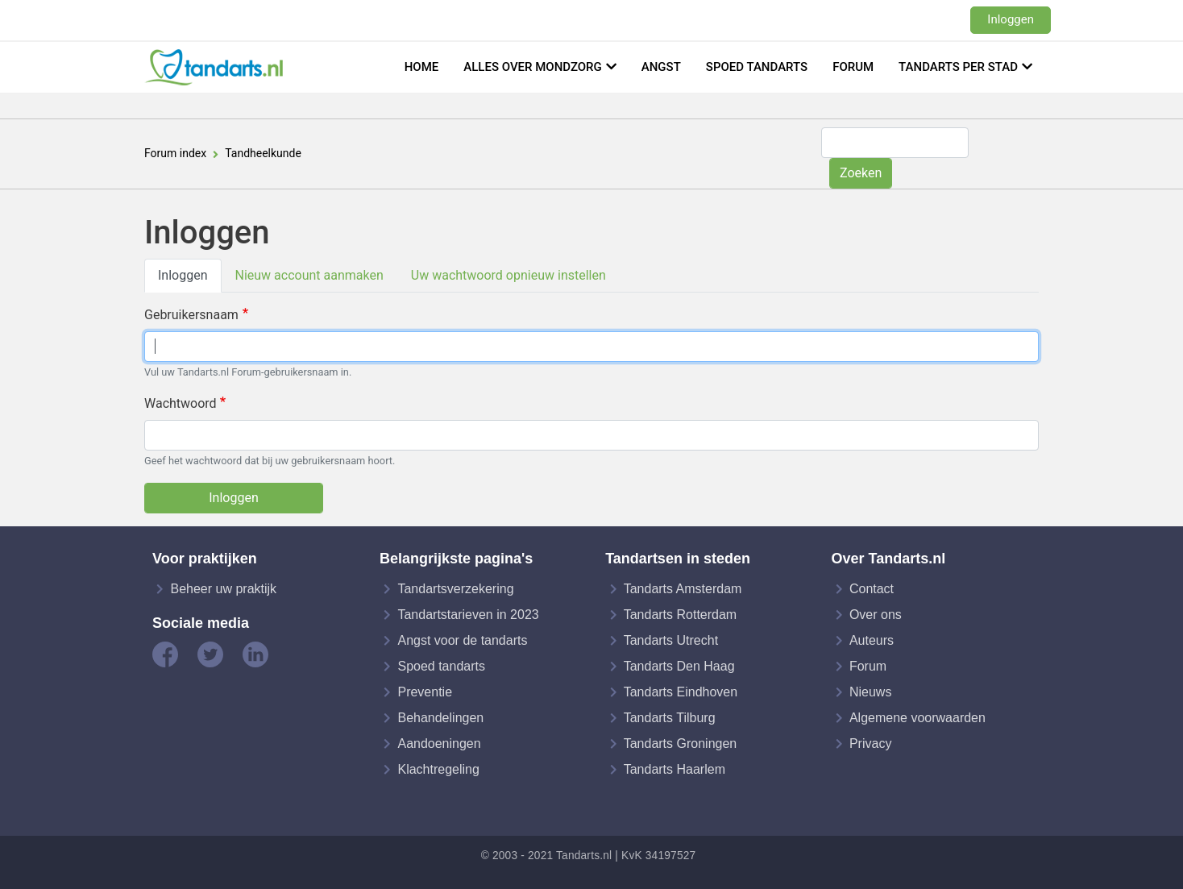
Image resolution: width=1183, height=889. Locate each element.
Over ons (875, 614)
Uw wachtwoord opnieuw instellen (508, 275)
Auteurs (871, 640)
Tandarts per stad (958, 67)
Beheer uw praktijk (223, 589)
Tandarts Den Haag (679, 666)
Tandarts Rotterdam (680, 614)
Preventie (424, 692)
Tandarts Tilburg (670, 718)
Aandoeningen (438, 743)
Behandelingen (440, 718)
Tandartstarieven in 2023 (467, 614)
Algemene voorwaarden (917, 718)
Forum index (175, 153)
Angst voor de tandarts (462, 640)
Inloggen (1010, 19)
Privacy (870, 743)
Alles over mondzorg (532, 67)
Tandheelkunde (263, 153)
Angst (661, 67)
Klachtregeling (438, 769)
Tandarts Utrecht (671, 640)
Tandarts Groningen (680, 743)
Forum (853, 67)
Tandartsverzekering (455, 589)
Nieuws (870, 692)
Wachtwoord (180, 403)
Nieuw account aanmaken (309, 275)
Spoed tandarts (756, 67)
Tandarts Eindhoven (680, 692)
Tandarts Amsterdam (683, 589)
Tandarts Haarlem (674, 769)
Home (422, 67)
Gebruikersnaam (191, 314)
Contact (871, 589)
